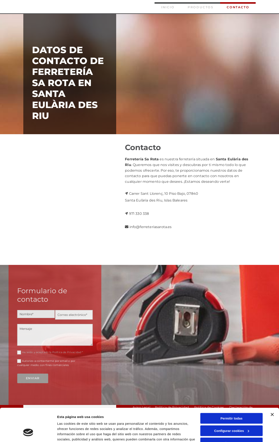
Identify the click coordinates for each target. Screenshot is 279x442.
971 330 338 (139, 214)
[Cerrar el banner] (272, 386)
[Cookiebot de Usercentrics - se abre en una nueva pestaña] (28, 433)
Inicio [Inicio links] (168, 7)
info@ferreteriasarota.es (150, 227)
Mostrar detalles (70, 433)
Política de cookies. (89, 421)
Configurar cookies (231, 402)
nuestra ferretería (180, 159)
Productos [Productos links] (201, 7)
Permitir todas (232, 390)
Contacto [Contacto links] (238, 7)
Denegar (231, 415)
